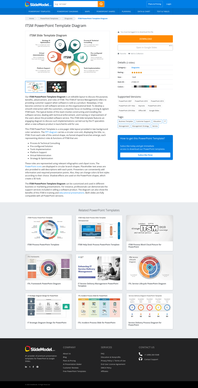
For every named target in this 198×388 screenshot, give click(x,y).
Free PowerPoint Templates (74, 371)
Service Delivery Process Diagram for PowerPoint (144, 323)
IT (165, 121)
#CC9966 (155, 86)
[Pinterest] (37, 367)
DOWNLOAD (146, 39)
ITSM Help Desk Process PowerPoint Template (98, 244)
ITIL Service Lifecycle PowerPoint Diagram (147, 283)
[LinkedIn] (26, 367)
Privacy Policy (106, 360)
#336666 (145, 86)
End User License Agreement (113, 364)
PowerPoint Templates (49, 18)
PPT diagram (51, 132)
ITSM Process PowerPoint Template (43, 244)
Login (168, 4)
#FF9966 (150, 86)
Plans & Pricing (154, 4)
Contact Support (151, 359)
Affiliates (104, 371)
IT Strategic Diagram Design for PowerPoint (46, 322)
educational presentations (71, 192)
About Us (67, 353)
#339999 (148, 86)
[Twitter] (30, 367)
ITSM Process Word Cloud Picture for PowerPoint (144, 245)
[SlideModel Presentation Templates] (38, 4)
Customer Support (143, 121)
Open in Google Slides (154, 47)
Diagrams (68, 18)
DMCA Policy (106, 368)
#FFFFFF (132, 86)
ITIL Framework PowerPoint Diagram (44, 283)
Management (124, 126)
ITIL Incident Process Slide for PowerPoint (96, 322)
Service (155, 126)
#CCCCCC (138, 86)
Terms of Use (120, 360)
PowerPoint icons (33, 166)
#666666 (143, 86)
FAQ (102, 353)
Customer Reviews (71, 368)
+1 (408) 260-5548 (151, 355)
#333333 (135, 86)
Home (31, 18)
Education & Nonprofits (111, 357)
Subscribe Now (145, 155)
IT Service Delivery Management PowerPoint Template (98, 284)
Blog (65, 357)
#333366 (153, 86)
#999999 (140, 86)
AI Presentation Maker (72, 364)
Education (157, 121)
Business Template (126, 121)
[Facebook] (34, 367)
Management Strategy (140, 126)
